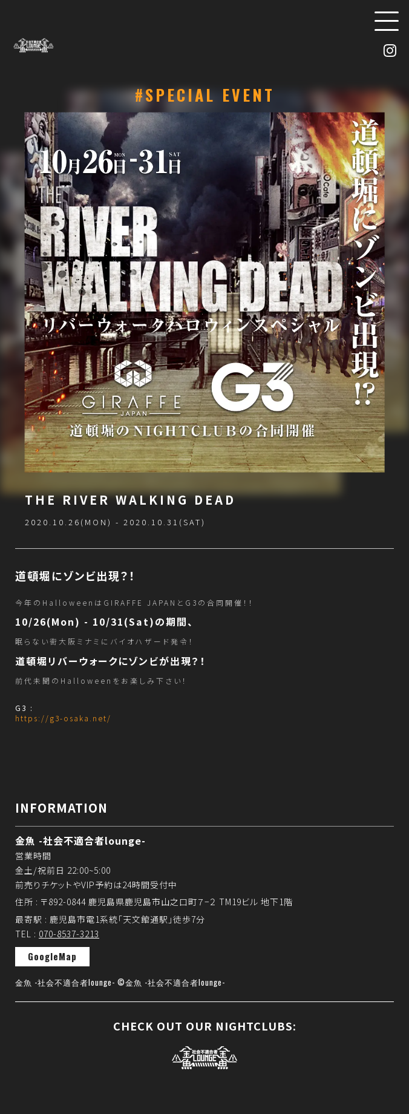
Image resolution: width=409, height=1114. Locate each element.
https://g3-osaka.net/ (63, 718)
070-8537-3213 (69, 934)
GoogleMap (52, 956)
